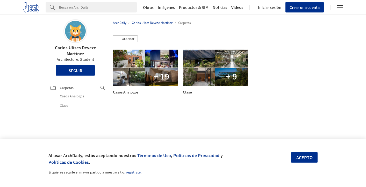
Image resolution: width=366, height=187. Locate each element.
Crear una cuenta (305, 7)
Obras (148, 7)
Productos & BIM (194, 7)
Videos (237, 7)
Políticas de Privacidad (196, 155)
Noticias (220, 7)
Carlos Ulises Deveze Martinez (75, 51)
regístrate (133, 172)
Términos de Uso (154, 155)
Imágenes (166, 7)
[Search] (98, 7)
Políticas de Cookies (68, 162)
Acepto (304, 158)
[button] (125, 39)
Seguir (75, 70)
